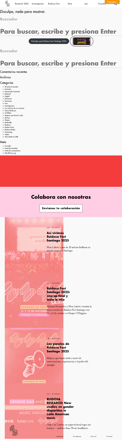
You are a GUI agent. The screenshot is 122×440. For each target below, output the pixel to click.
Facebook (59, 436)
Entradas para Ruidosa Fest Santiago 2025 (48, 41)
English (7, 96)
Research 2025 (22, 4)
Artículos (8, 89)
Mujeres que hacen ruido (14, 115)
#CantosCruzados (11, 87)
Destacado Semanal (12, 91)
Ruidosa (8, 125)
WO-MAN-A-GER (11, 137)
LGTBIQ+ (8, 113)
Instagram (77, 436)
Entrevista (8, 99)
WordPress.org (10, 153)
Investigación (38, 4)
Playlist (7, 120)
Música (7, 118)
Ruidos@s (8, 122)
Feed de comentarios (12, 151)
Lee (86, 4)
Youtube (109, 436)
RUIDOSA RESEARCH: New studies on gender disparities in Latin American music (60, 408)
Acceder (8, 146)
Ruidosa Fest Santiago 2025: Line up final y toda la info (58, 293)
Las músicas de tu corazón (14, 108)
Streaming (8, 132)
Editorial (8, 94)
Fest (6, 103)
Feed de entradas (11, 148)
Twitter (93, 436)
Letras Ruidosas (10, 111)
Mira (70, 4)
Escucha (102, 4)
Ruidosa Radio (10, 130)
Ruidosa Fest (54, 4)
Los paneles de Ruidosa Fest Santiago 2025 (58, 347)
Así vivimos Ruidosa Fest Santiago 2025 (58, 236)
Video (7, 134)
